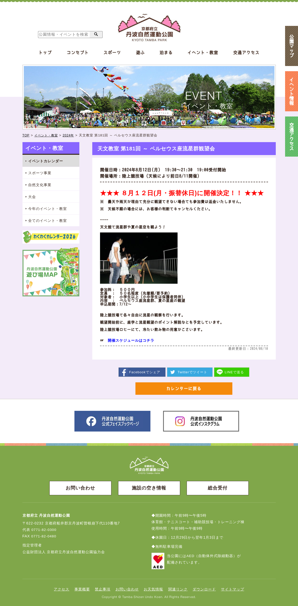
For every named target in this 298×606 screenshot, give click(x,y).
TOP (26, 135)
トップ (45, 52)
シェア (144, 372)
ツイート (192, 372)
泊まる (166, 52)
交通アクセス (246, 52)
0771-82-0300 (44, 530)
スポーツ (112, 52)
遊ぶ (140, 52)
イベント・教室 (202, 52)
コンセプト (78, 52)
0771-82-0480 (44, 537)
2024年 (71, 135)
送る (234, 372)
